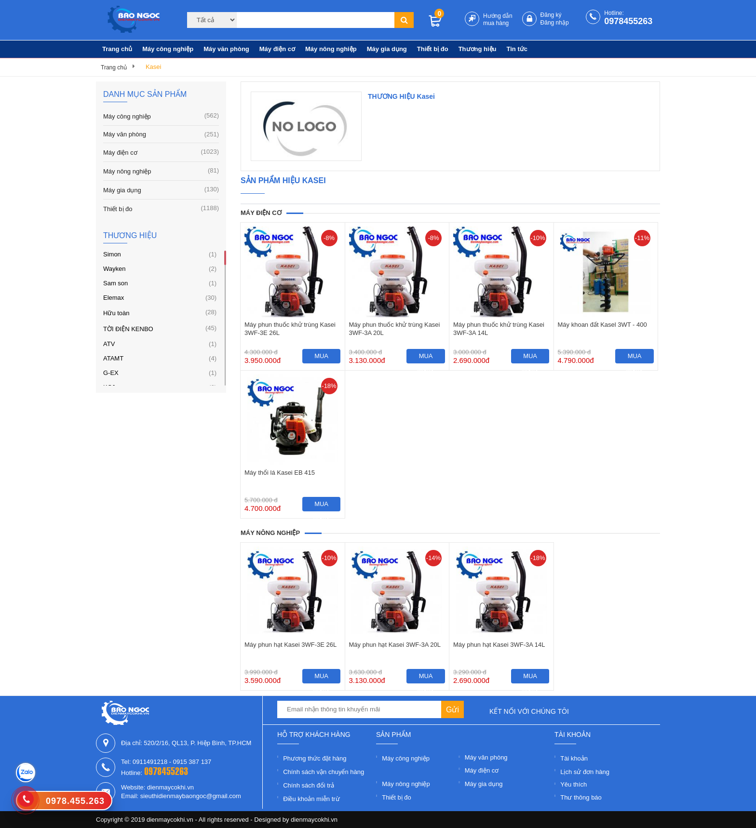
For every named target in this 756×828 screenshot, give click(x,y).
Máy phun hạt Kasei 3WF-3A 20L (395, 644)
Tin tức (517, 49)
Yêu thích (573, 784)
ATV (109, 343)
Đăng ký (551, 15)
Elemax (113, 297)
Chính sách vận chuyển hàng (323, 771)
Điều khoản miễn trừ (311, 798)
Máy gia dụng (387, 49)
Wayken (114, 268)
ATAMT (113, 358)
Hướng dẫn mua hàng (498, 20)
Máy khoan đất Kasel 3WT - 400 (602, 324)
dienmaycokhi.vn (314, 819)
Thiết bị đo (432, 49)
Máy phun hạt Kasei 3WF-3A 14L (499, 644)
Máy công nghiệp (167, 49)
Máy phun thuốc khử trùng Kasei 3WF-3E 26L (290, 328)
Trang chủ (117, 49)
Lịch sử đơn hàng (584, 771)
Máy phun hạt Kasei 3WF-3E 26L (290, 644)
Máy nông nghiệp (331, 49)
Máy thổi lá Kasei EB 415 (279, 472)
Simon (112, 254)
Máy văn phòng (226, 49)
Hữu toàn (116, 313)
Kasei (154, 66)
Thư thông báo (581, 797)
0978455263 (628, 21)
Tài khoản (574, 758)
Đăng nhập (554, 22)
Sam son (115, 283)
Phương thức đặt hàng (314, 758)
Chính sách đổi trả (308, 785)
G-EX (111, 372)
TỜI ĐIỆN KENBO (128, 329)
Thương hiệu (478, 49)
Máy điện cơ (277, 49)
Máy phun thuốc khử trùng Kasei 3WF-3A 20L (394, 328)
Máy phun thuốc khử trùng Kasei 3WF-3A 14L (498, 328)
